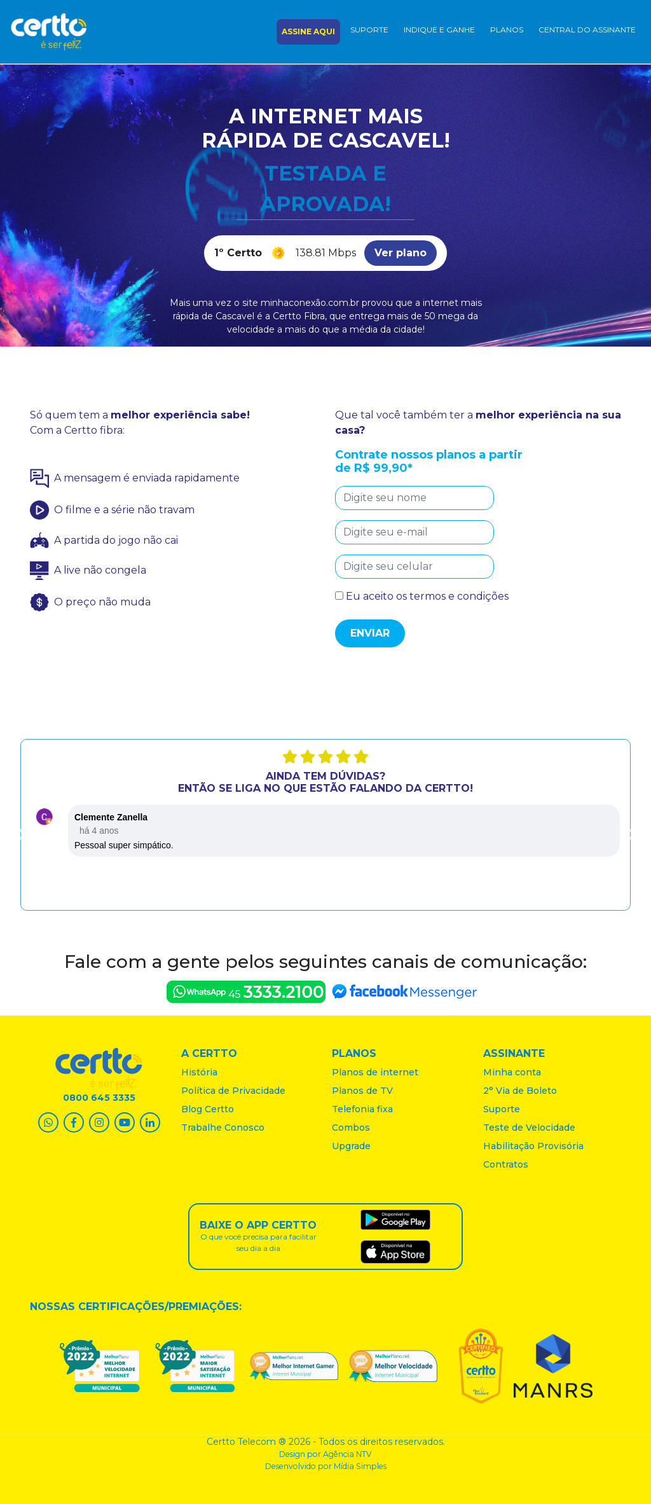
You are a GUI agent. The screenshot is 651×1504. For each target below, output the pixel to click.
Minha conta (512, 1072)
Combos (351, 1127)
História (199, 1072)
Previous (21, 835)
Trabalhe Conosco (222, 1127)
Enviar (370, 633)
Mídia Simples (360, 1466)
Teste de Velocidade (529, 1127)
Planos (506, 29)
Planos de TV (362, 1090)
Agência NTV (347, 1454)
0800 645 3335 (99, 1097)
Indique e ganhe (439, 29)
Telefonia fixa (362, 1109)
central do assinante (587, 29)
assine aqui (308, 31)
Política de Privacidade (233, 1090)
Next (629, 835)
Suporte (369, 29)
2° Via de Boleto (520, 1090)
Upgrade (351, 1146)
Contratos (505, 1164)
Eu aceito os (422, 596)
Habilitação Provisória (533, 1146)
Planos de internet (375, 1072)
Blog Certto (207, 1109)
